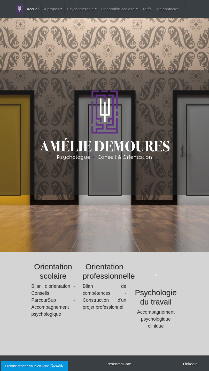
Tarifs (147, 9)
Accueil (33, 9)
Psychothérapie (80, 9)
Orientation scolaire (118, 9)
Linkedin (190, 364)
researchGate (119, 364)
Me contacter (167, 9)
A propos (51, 9)
